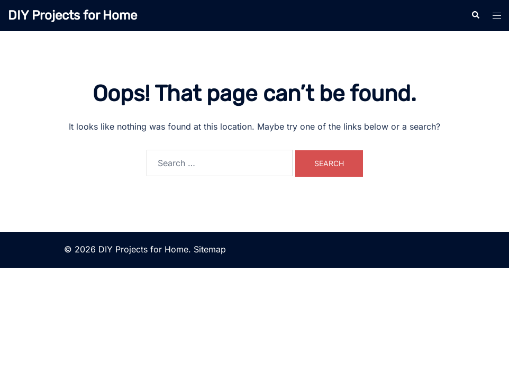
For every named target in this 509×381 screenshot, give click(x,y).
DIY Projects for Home (72, 15)
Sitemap (210, 249)
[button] (475, 15)
